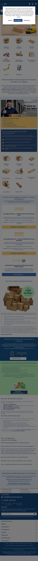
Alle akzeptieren (18, 20)
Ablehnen (10, 20)
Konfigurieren (27, 20)
